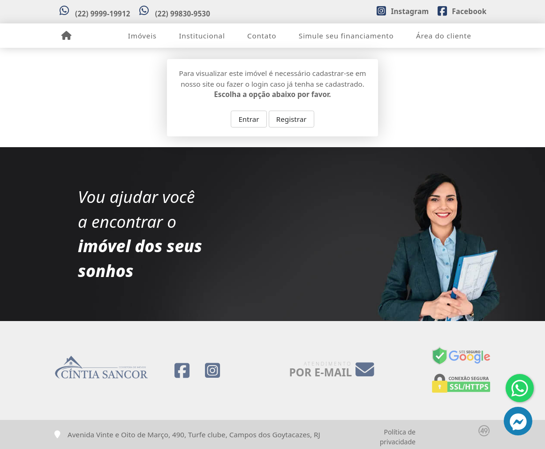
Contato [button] (261, 35)
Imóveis (142, 35)
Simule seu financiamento (346, 35)
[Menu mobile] (66, 35)
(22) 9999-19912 (102, 13)
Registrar (291, 119)
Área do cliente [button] (443, 35)
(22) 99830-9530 (182, 13)
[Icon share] (402, 10)
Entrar (248, 119)
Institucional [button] (202, 35)
